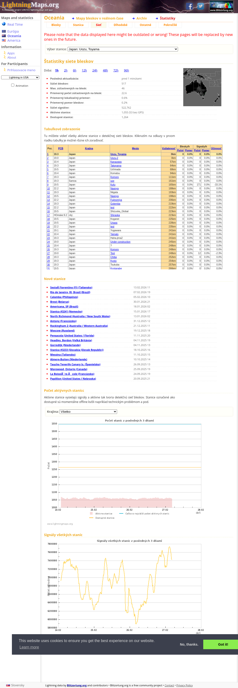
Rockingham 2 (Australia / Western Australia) (79, 325)
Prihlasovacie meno (21, 70)
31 (48, 268)
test (112, 207)
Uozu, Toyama (118, 154)
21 (48, 230)
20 (48, 226)
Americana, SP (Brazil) (64, 306)
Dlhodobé (121, 25)
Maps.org (30, 4)
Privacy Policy (184, 685)
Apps (11, 53)
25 (48, 245)
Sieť (98, 25)
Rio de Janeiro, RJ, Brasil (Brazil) (70, 292)
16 (48, 211)
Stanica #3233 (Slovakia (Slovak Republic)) (77, 350)
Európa (13, 31)
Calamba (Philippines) (64, 297)
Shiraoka (115, 215)
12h (84, 70)
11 (48, 192)
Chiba (113, 257)
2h (65, 70)
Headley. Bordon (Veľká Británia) (71, 340)
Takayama (115, 165)
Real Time (15, 24)
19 (48, 222)
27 (48, 253)
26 (48, 249)
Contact (169, 685)
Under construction (120, 242)
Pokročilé (170, 25)
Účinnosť (216, 148)
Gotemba (115, 203)
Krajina (89, 148)
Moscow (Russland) (62, 330)
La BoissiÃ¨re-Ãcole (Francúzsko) (72, 374)
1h (57, 70)
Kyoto (113, 261)
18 (48, 219)
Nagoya (114, 188)
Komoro (114, 177)
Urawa (113, 222)
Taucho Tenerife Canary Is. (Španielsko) (75, 364)
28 (48, 257)
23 (48, 238)
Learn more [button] (29, 647)
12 (48, 196)
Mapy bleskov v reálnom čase (100, 18)
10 (48, 188)
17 (48, 215)
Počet (180, 150)
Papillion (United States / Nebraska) (73, 378)
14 (48, 203)
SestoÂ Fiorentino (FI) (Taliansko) (71, 287)
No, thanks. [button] (189, 644)
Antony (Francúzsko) (63, 321)
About (11, 57)
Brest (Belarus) (59, 301)
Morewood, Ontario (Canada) (68, 369)
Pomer (189, 150)
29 (48, 261)
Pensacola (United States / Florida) (72, 335)
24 (48, 242)
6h (74, 70)
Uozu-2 (114, 158)
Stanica (78, 25)
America (13, 40)
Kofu (112, 184)
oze (112, 181)
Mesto (135, 148)
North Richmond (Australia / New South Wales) (80, 316)
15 (48, 207)
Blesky (56, 25)
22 (48, 234)
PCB (60, 148)
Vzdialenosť (168, 148)
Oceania (14, 36)
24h (94, 70)
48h (105, 70)
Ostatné (145, 25)
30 (48, 264)
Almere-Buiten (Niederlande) (68, 359)
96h (126, 70)
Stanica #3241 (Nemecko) (66, 311)
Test (112, 253)
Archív (142, 18)
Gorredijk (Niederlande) (65, 345)
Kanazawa (116, 162)
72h (115, 70)
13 (48, 200)
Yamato (114, 234)
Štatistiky (167, 18)
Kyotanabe (116, 268)
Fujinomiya (116, 200)
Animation (23, 85)
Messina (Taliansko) (62, 354)
